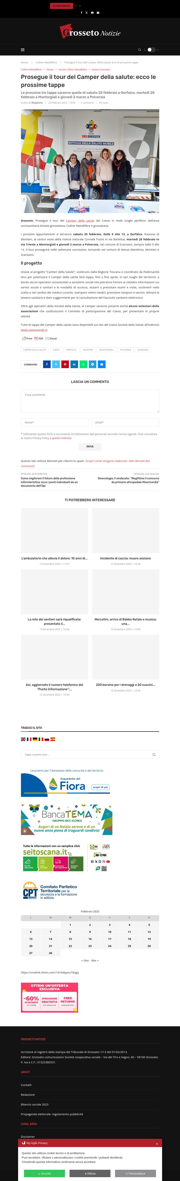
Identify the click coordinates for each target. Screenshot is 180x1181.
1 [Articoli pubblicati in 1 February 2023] (70, 925)
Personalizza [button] (135, 1173)
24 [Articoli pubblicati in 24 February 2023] (109, 946)
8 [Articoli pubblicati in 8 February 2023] (70, 932)
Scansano (143, 349)
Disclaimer (28, 1136)
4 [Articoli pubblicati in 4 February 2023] (129, 925)
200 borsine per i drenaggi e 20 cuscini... (125, 685)
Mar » (95, 960)
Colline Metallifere (46, 62)
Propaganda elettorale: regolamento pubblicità (52, 1114)
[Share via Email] (102, 364)
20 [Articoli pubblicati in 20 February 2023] (30, 946)
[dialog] (90, 1160)
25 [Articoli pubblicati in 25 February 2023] (129, 946)
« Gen (85, 960)
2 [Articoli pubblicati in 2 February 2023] (90, 925)
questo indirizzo (62, 438)
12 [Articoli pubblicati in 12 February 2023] (149, 932)
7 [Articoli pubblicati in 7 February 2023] (50, 932)
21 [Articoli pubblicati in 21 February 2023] (50, 946)
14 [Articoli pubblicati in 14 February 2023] (50, 939)
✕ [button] (157, 1144)
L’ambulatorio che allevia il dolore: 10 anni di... (54, 558)
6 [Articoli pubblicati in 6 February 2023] (31, 932)
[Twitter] (86, 12)
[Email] (98, 12)
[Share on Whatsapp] (83, 364)
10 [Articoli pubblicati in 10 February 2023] (109, 932)
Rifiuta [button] (90, 1173)
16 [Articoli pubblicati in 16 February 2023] (90, 939)
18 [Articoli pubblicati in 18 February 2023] (129, 939)
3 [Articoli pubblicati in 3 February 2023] (110, 925)
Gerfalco (71, 349)
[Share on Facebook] (47, 364)
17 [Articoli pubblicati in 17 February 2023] (109, 939)
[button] (76, 6)
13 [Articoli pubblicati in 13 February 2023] (30, 939)
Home (24, 62)
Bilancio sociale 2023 (35, 1104)
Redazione (37, 102)
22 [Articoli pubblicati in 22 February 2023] (70, 946)
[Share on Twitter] (56, 364)
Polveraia (125, 349)
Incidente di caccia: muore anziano (125, 558)
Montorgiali (106, 349)
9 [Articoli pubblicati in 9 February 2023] (90, 932)
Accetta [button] (44, 1173)
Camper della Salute (34, 349)
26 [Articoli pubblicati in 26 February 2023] (149, 946)
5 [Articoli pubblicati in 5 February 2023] (149, 925)
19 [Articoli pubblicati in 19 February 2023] (149, 939)
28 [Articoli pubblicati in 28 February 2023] (50, 953)
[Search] (140, 49)
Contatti (26, 1085)
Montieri (88, 349)
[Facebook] (81, 12)
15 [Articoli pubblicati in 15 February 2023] (70, 939)
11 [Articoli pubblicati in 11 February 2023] (129, 932)
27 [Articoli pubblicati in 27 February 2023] (30, 953)
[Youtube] (92, 12)
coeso (56, 349)
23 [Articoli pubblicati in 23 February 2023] (90, 946)
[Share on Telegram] (92, 364)
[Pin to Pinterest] (65, 364)
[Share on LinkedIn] (74, 364)
